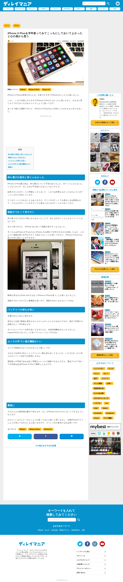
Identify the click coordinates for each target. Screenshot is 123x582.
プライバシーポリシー (83, 568)
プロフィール (80, 556)
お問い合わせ (80, 572)
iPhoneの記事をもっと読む (105, 269)
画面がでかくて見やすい (17, 157)
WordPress (75, 530)
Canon (96, 418)
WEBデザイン (64, 530)
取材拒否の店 (99, 388)
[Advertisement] (61, 17)
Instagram (110, 413)
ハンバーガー (99, 368)
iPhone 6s (46, 89)
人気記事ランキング (83, 564)
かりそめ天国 (99, 393)
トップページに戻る (83, 551)
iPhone (23, 89)
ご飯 (83, 530)
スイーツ (105, 378)
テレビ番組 (98, 383)
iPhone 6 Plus (34, 89)
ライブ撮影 (108, 418)
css (106, 403)
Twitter (105, 408)
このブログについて (83, 560)
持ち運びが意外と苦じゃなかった (20, 154)
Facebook (97, 413)
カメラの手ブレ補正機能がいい (19, 164)
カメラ (47, 530)
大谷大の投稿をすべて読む (105, 122)
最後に (10, 167)
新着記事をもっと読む (105, 355)
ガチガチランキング (101, 398)
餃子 (95, 378)
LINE (96, 408)
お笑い (109, 383)
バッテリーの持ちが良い (17, 160)
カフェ (96, 373)
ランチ (110, 368)
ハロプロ (97, 403)
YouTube (54, 530)
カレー (106, 373)
